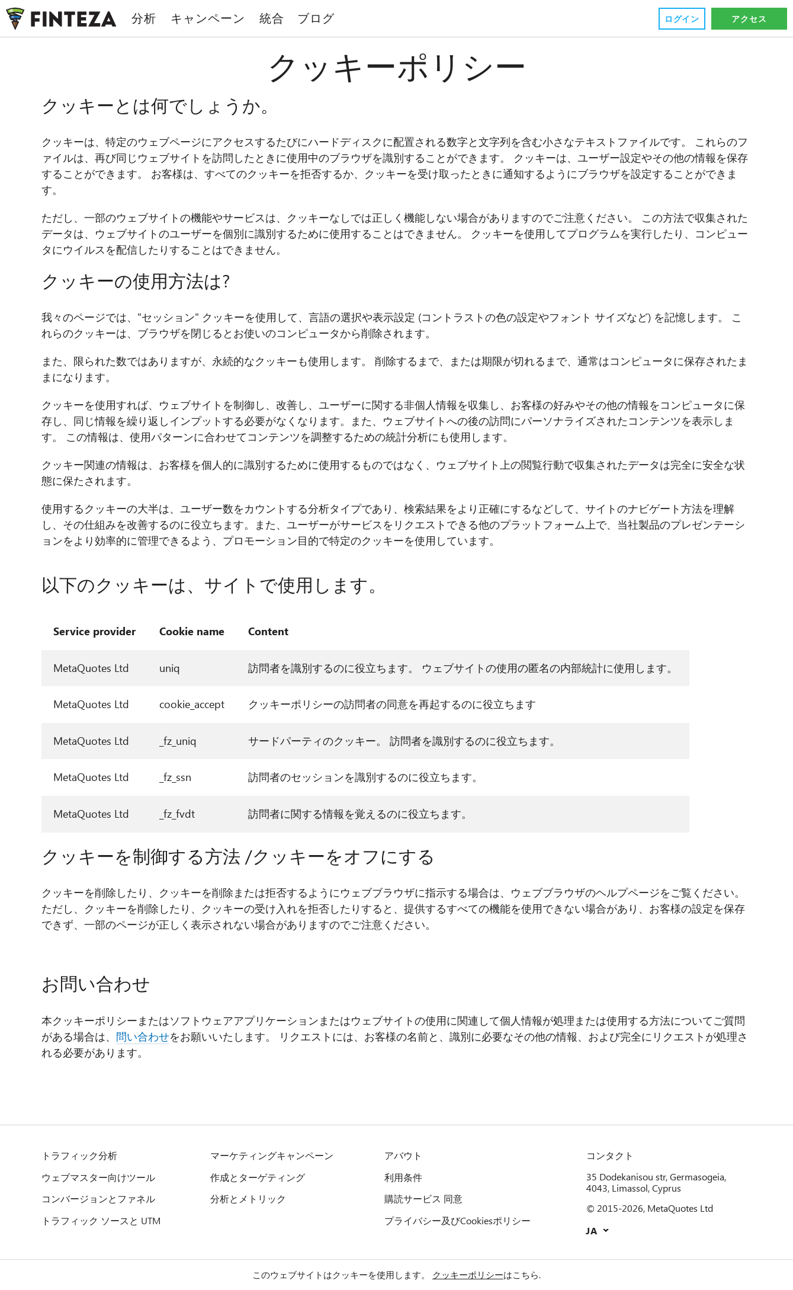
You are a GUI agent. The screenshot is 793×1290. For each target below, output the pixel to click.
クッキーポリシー (467, 1274)
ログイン (681, 19)
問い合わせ (142, 1036)
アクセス (748, 19)
